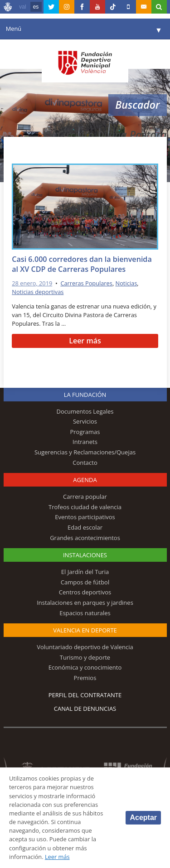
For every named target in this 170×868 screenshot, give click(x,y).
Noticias (126, 283)
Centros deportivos (85, 592)
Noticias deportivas (37, 292)
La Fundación (85, 395)
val (22, 7)
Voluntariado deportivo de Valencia (85, 647)
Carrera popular (85, 496)
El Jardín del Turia (85, 572)
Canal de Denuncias (85, 708)
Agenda (85, 480)
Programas (85, 432)
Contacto (85, 462)
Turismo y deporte (85, 657)
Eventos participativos (85, 517)
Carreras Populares (86, 283)
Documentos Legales (85, 411)
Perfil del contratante (85, 695)
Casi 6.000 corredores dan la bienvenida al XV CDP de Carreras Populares (82, 264)
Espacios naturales (85, 613)
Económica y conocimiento (85, 667)
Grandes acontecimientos (85, 538)
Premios (85, 678)
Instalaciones (85, 555)
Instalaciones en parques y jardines (85, 602)
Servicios (85, 421)
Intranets (85, 442)
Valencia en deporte (85, 630)
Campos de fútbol (85, 582)
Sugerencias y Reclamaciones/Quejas (85, 452)
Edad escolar (85, 527)
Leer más (85, 341)
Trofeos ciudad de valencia (85, 507)
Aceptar (143, 817)
